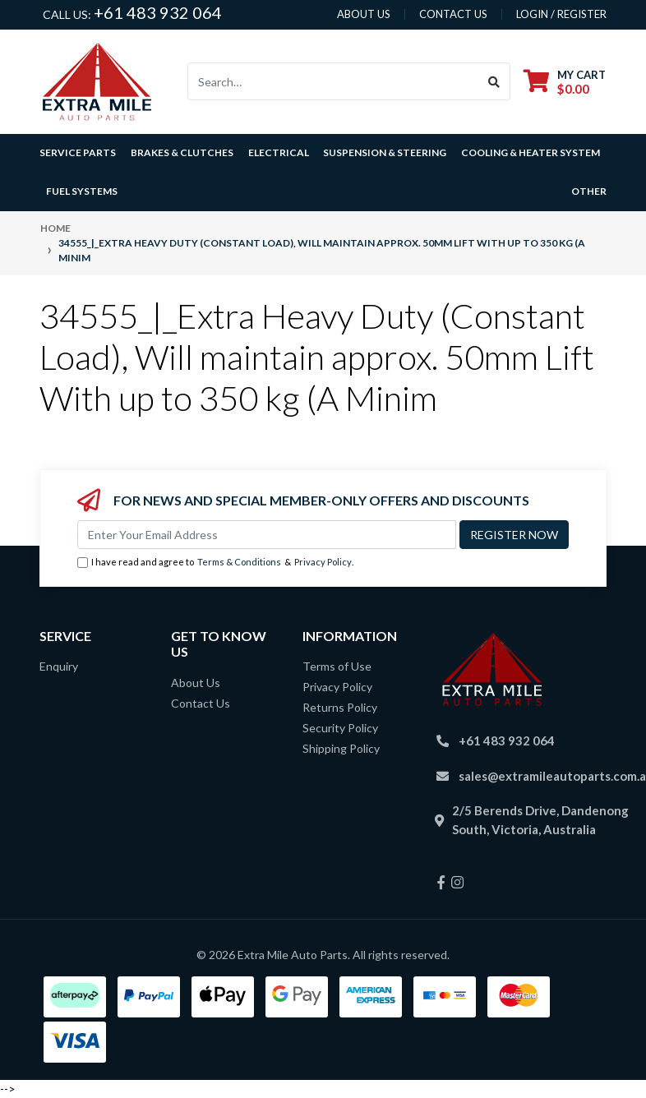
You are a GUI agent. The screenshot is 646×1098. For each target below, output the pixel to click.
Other (589, 191)
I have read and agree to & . (215, 563)
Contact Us (200, 703)
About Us (195, 683)
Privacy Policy (323, 561)
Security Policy (340, 728)
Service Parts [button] (77, 152)
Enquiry (58, 666)
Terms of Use (336, 666)
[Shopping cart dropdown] (565, 82)
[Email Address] (266, 534)
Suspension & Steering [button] (384, 152)
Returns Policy (339, 707)
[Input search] (333, 81)
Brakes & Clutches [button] (182, 152)
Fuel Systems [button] (82, 191)
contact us (453, 14)
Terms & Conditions (239, 561)
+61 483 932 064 (158, 12)
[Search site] (494, 81)
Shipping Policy (341, 748)
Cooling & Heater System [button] (530, 152)
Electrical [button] (278, 152)
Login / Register (561, 14)
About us (363, 14)
